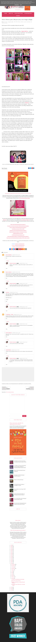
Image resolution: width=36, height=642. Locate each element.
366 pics (22, 24)
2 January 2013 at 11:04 (23, 286)
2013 (17, 24)
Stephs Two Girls (13, 286)
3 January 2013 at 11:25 (17, 317)
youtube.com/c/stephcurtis (19, 249)
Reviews (18, 15)
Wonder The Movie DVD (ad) (18, 482)
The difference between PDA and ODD (18, 231)
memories (3, 25)
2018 (12, 558)
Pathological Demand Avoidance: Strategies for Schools (18, 234)
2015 (12, 562)
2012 (15, 24)
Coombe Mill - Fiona (9, 317)
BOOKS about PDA (19, 13)
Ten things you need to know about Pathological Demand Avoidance (18, 228)
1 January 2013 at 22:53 (16, 257)
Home (5, 13)
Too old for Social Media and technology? (17, 581)
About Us (11, 13)
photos (6, 25)
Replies (8, 263)
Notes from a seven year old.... (16, 583)
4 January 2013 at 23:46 (15, 352)
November (13, 568)
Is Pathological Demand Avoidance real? (18, 237)
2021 (12, 554)
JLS (31, 24)
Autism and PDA (27, 13)
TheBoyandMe (8, 352)
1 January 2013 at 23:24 (16, 274)
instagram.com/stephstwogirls (19, 247)
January (13, 580)
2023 (12, 551)
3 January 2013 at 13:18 (16, 335)
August (13, 572)
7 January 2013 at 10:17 (23, 344)
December (13, 566)
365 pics (19, 24)
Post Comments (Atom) (10, 394)
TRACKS (27, 105)
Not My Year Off (9, 335)
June (12, 573)
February (13, 579)
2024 (12, 550)
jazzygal (7, 294)
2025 (12, 549)
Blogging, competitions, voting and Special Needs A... (18, 585)
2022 (12, 553)
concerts (25, 24)
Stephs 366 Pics (24, 33)
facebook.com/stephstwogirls (19, 246)
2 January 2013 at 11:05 (23, 309)
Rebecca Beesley (9, 274)
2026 (12, 547)
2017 (12, 560)
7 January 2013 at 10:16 (23, 326)
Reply (6, 260)
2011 (12, 591)
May (12, 575)
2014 (12, 564)
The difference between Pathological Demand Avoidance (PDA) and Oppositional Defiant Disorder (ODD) (20, 469)
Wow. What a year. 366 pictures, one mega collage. (18, 587)
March (13, 577)
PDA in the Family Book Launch (24, 200)
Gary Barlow (28, 24)
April (12, 576)
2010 (12, 592)
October (13, 569)
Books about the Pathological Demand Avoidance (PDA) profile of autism (18, 240)
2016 (12, 561)
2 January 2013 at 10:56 (13, 294)
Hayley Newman (8, 257)
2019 (12, 557)
